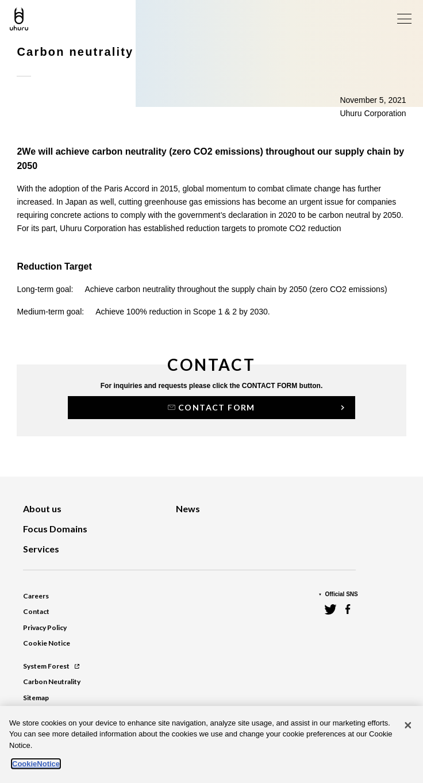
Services (41, 548)
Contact (36, 611)
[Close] (408, 725)
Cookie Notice (46, 643)
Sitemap (36, 697)
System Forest (51, 666)
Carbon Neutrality (51, 681)
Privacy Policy (45, 627)
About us (42, 508)
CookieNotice (36, 764)
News (188, 508)
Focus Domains (55, 528)
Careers (36, 596)
